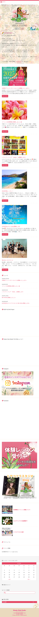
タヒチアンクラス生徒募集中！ (20, 521)
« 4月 (9, 579)
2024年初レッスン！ (8, 191)
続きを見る (5, 96)
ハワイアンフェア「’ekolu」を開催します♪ (14, 157)
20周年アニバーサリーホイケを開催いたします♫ (15, 88)
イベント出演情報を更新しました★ (12, 122)
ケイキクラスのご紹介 (18, 532)
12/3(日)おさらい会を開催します (11, 226)
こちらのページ (18, 61)
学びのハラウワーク (7, 260)
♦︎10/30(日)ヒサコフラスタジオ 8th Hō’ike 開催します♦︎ (15, 303)
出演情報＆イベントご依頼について (21, 509)
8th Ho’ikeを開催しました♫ (9, 297)
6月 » (29, 579)
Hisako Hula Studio (19, 610)
